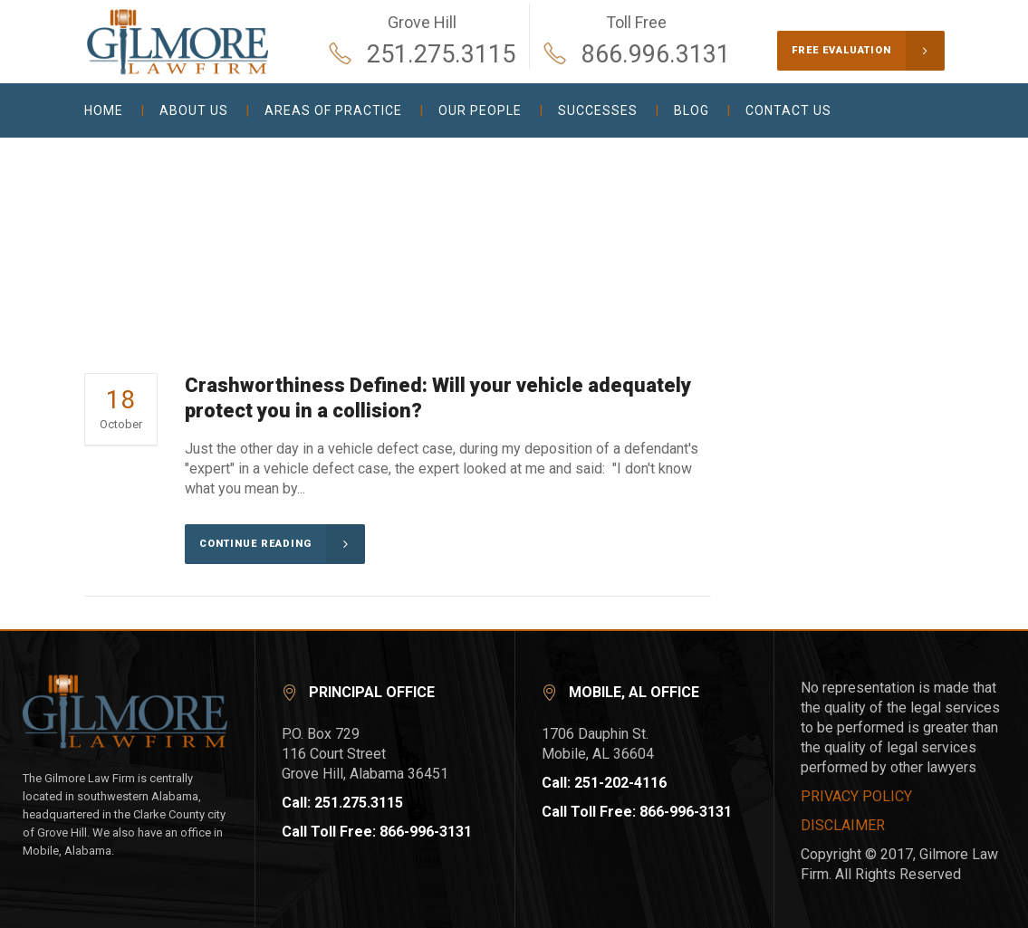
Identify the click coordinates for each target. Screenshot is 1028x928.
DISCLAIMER (843, 825)
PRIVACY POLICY (856, 796)
